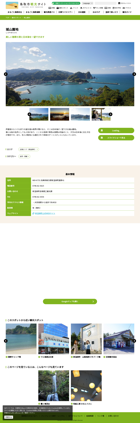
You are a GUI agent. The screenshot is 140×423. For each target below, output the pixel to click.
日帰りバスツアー (65, 12)
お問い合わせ (113, 415)
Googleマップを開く (78, 301)
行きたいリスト (124, 3)
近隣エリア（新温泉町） (29, 149)
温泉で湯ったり (111, 12)
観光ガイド (127, 12)
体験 (107, 8)
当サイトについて (75, 415)
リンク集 (100, 415)
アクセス (126, 8)
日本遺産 (81, 12)
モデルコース (85, 8)
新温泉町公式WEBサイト (43, 213)
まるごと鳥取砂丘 (15, 12)
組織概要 (90, 415)
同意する (9, 417)
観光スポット (62, 8)
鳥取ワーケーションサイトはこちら (65, 3)
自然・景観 (24, 156)
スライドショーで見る (113, 137)
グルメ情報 (98, 8)
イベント (74, 8)
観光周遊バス (49, 12)
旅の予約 (116, 8)
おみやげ (96, 12)
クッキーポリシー (15, 413)
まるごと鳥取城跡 (33, 12)
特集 (51, 8)
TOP (7, 17)
